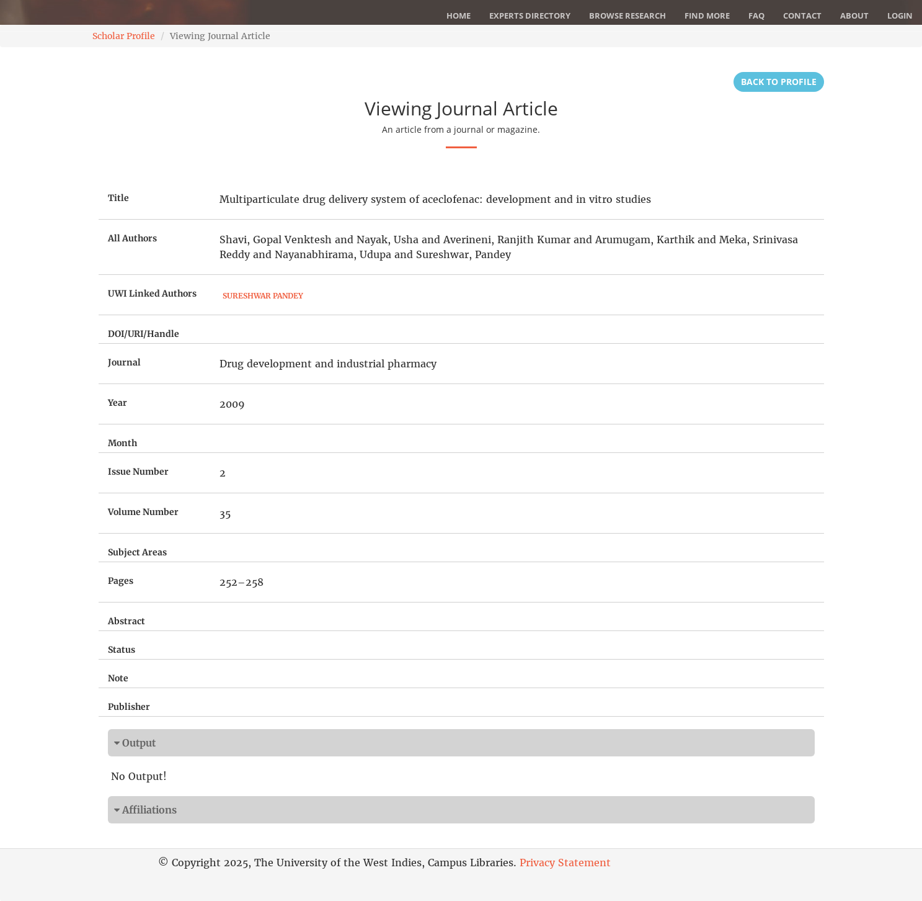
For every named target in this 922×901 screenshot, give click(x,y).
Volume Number (143, 512)
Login (900, 15)
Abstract (126, 621)
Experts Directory (529, 15)
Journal (124, 362)
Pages (120, 580)
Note (118, 678)
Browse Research (627, 15)
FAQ (756, 15)
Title (118, 198)
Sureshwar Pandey (263, 295)
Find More (707, 15)
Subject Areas (137, 552)
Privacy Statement (565, 862)
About (854, 15)
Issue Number (138, 471)
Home (458, 15)
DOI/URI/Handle (143, 333)
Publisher (129, 706)
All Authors (132, 238)
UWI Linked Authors (152, 293)
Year (117, 402)
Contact (802, 15)
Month (122, 443)
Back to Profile (779, 81)
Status (121, 649)
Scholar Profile (123, 36)
